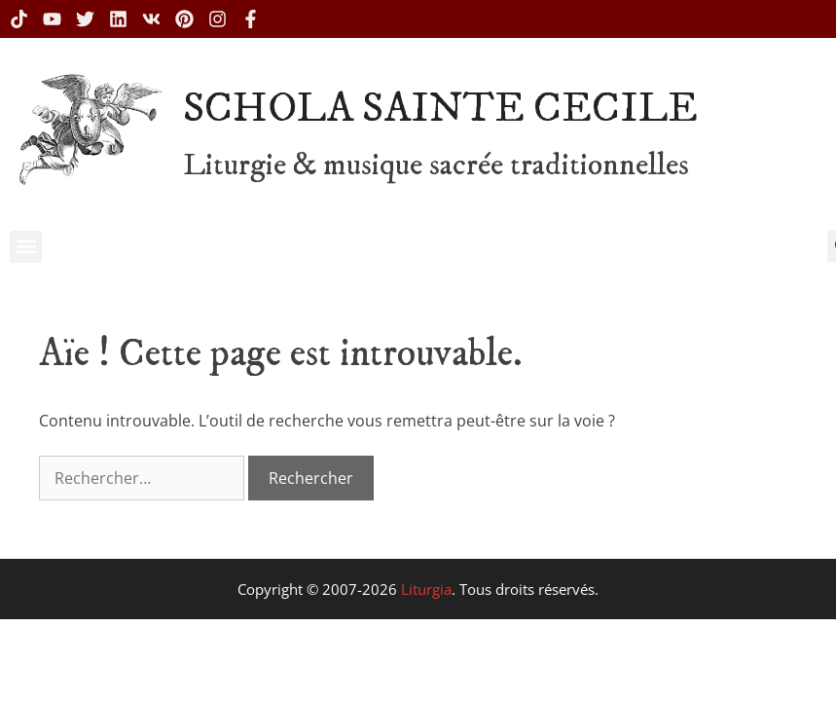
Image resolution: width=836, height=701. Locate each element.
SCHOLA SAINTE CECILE (440, 109)
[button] (26, 247)
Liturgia (426, 589)
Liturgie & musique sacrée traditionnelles (436, 165)
